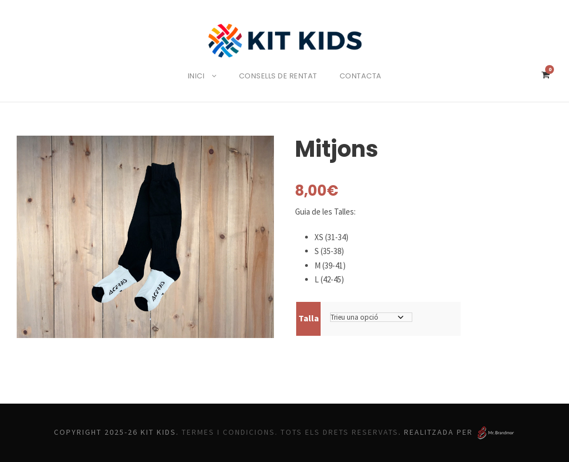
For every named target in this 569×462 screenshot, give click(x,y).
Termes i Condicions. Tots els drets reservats (292, 432)
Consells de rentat (279, 76)
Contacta (364, 76)
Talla (308, 317)
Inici (193, 76)
